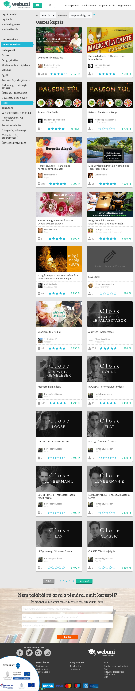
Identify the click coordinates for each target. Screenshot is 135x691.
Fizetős (48, 15)
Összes (5, 55)
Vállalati (6, 70)
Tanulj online (72, 5)
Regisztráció (124, 5)
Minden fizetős (10, 29)
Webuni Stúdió (43, 671)
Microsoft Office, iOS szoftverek (12, 119)
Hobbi (5, 102)
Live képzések (10, 39)
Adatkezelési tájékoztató (116, 666)
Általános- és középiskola (16, 65)
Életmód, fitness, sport (14, 92)
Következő (84, 581)
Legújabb (7, 19)
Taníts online (89, 5)
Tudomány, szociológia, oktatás (15, 86)
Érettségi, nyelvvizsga (14, 142)
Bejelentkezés (107, 5)
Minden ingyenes (11, 24)
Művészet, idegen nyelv (14, 97)
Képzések (75, 668)
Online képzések (11, 44)
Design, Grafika (10, 60)
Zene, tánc (7, 107)
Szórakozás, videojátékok (16, 80)
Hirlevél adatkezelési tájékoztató (114, 672)
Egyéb (5, 75)
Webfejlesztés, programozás (10, 136)
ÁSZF (106, 668)
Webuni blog (42, 668)
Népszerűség (80, 15)
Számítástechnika (11, 125)
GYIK (106, 676)
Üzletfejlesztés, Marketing (16, 112)
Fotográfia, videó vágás (14, 130)
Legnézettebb (9, 14)
